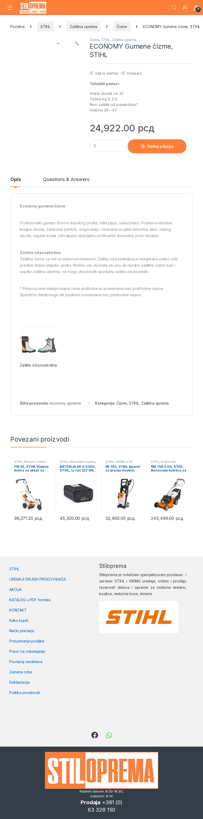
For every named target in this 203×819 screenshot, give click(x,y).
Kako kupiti (18, 620)
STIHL (45, 26)
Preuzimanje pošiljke (26, 641)
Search (174, 8)
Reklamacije (19, 682)
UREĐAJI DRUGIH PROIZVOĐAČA (37, 579)
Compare (134, 73)
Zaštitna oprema (83, 26)
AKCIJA (15, 589)
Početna (17, 26)
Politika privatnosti (24, 692)
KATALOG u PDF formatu (30, 600)
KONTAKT (18, 610)
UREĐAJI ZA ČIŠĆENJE (119, 463)
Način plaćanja (21, 630)
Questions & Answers (66, 179)
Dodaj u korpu (161, 146)
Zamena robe (20, 672)
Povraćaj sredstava (25, 661)
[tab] (15, 182)
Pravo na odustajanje (27, 651)
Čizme (122, 26)
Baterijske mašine (83, 462)
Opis (15, 179)
